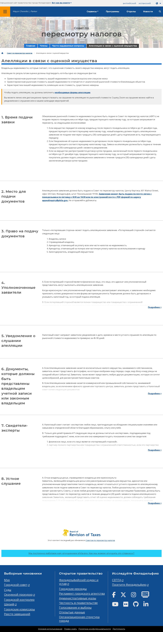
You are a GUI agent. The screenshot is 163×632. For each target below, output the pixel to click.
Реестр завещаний (17, 614)
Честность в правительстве (78, 603)
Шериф (9, 604)
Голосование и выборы (75, 607)
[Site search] (160, 11)
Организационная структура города (79, 619)
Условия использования (50, 629)
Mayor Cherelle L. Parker (25, 11)
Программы (112, 11)
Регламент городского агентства (82, 593)
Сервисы (92, 11)
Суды (7, 590)
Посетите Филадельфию (129, 585)
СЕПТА (116, 580)
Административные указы (77, 598)
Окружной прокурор (18, 594)
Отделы (131, 11)
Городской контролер (19, 600)
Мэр (7, 580)
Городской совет (15, 585)
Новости (148, 11)
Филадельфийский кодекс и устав (78, 582)
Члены (43, 46)
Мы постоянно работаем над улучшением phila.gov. (81, 553)
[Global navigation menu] (5, 11)
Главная (30, 46)
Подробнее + (155, 307)
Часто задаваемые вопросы (68, 46)
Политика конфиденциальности (94, 629)
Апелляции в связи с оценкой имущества (113, 46)
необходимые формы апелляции (72, 92)
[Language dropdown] (159, 3)
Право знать (70, 629)
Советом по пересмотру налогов (100, 540)
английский (129, 3)
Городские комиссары (19, 609)
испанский (145, 3)
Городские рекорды (73, 589)
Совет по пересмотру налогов (19, 53)
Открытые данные (72, 612)
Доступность (119, 629)
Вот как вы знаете (62, 3)
